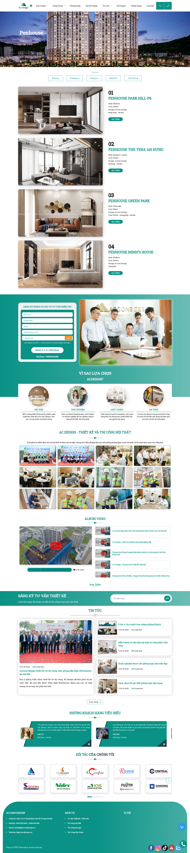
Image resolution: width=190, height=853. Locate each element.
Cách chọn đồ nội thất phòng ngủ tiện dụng (140, 683)
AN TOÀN (153, 409)
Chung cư (94, 78)
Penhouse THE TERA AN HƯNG (135, 149)
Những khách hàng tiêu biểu (95, 713)
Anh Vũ (41, 734)
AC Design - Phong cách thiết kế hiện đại (129, 564)
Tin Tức (95, 610)
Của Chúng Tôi (95, 754)
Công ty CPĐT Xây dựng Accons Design (24, 847)
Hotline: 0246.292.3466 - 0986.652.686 (24, 823)
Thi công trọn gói (74, 828)
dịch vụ (70, 812)
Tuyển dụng (136, 6)
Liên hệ (150, 6)
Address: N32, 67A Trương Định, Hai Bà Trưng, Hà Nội (30, 818)
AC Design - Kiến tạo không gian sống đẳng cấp (131, 542)
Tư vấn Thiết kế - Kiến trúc (78, 818)
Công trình (58, 6)
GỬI (167, 598)
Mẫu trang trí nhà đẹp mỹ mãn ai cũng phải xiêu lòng (143, 644)
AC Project (121, 6)
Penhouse (74, 78)
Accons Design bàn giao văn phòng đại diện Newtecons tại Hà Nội (139, 531)
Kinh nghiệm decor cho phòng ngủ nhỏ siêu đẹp (142, 663)
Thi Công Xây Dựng (75, 832)
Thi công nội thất (74, 823)
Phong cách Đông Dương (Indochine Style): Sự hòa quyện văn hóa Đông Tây (139, 553)
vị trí (127, 812)
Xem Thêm (95, 584)
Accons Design (15, 812)
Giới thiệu (40, 6)
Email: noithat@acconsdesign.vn (22, 828)
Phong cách (75, 6)
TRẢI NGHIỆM (78, 409)
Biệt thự (55, 78)
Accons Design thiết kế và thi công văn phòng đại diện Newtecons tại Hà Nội (55, 672)
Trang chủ (22, 60)
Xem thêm (94, 702)
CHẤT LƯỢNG (116, 409)
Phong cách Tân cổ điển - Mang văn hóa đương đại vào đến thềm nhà (140, 576)
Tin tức (106, 6)
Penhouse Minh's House (130, 252)
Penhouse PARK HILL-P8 (129, 98)
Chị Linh (116, 734)
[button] (168, 780)
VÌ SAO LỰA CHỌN (95, 373)
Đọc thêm (116, 119)
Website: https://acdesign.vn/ (20, 832)
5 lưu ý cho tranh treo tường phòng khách (139, 624)
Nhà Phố (113, 78)
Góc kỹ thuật (91, 6)
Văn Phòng (133, 78)
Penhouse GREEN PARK (129, 201)
